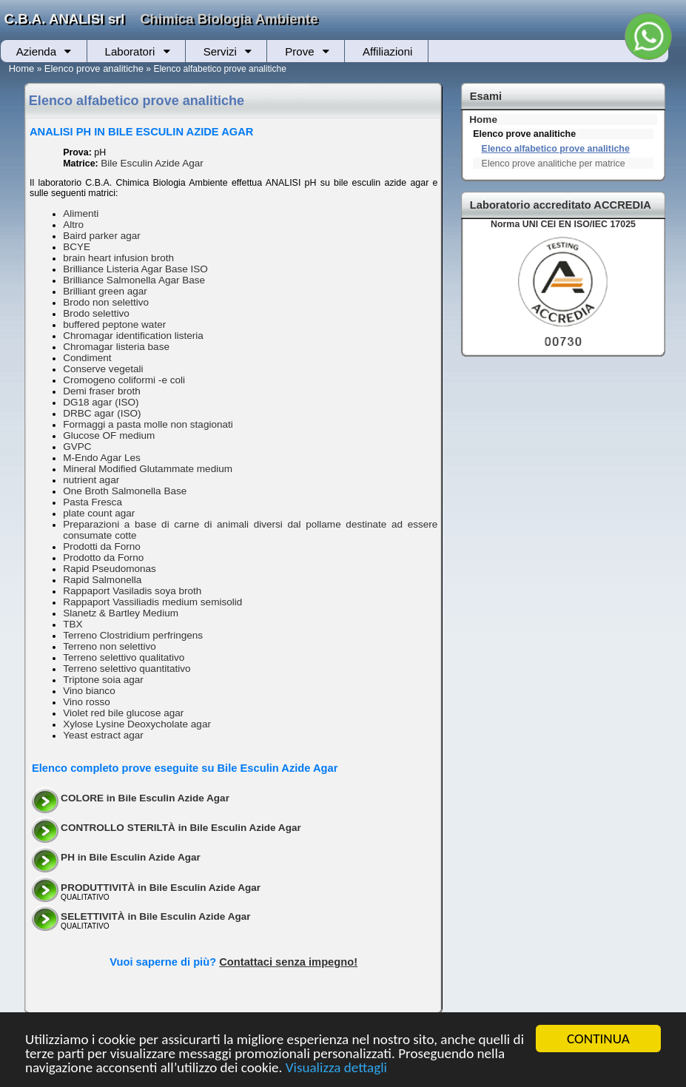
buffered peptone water (114, 324)
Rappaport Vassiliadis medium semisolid (152, 602)
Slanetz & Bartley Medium (120, 613)
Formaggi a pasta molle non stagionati (148, 424)
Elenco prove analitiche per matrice (553, 163)
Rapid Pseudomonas (109, 568)
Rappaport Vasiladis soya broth (132, 590)
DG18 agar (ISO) (100, 402)
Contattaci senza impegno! (288, 962)
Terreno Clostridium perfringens (133, 635)
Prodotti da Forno (102, 546)
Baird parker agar (102, 235)
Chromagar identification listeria (133, 335)
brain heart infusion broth (118, 257)
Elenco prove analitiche (94, 68)
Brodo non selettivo (106, 302)
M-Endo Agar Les (102, 457)
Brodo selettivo (96, 313)
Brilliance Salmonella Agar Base (134, 280)
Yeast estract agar (103, 735)
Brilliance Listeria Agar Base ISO (135, 269)
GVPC (77, 446)
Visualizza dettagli (337, 1068)
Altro (73, 224)
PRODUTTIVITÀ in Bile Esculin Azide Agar (160, 887)
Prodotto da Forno (103, 557)
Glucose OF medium (109, 435)
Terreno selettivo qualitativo (123, 657)
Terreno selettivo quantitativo (126, 668)
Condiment (87, 357)
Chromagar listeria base (116, 346)
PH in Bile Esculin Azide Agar (131, 857)
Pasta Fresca (92, 502)
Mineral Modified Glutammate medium (147, 468)
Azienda (36, 51)
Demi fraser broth (102, 391)
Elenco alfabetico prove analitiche (556, 149)
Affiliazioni (387, 51)
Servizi (220, 51)
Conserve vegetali (103, 368)
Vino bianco (89, 690)
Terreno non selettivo (109, 646)
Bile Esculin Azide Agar (152, 163)
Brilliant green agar (105, 291)
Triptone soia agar (103, 679)
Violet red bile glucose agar (123, 713)
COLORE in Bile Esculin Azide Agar (145, 798)
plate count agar (99, 513)
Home (22, 68)
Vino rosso (86, 701)
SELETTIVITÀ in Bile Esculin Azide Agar (155, 916)
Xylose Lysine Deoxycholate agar (137, 724)
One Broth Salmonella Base (124, 491)
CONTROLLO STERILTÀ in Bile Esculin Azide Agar (181, 827)
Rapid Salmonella (102, 579)
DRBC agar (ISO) (102, 413)
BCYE (76, 246)
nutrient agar (91, 479)
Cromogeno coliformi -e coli (124, 380)
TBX (72, 624)
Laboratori (130, 51)
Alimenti (80, 213)
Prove (299, 51)
